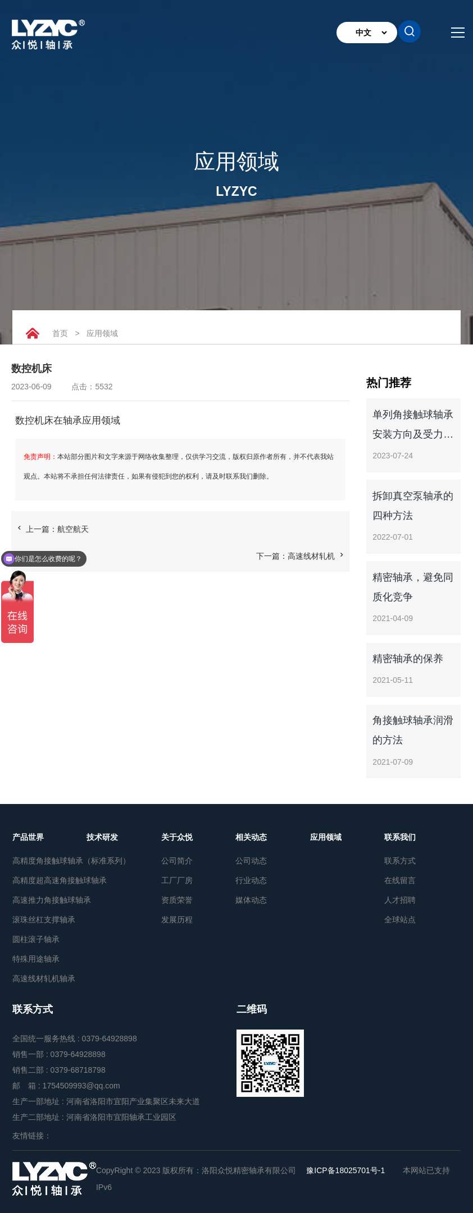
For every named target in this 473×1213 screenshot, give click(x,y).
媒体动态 (251, 899)
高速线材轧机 (311, 556)
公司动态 (251, 860)
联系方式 (400, 860)
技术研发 (102, 837)
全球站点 (400, 919)
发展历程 (177, 919)
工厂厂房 (177, 880)
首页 (60, 333)
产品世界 (28, 837)
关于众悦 (177, 837)
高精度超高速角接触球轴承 (49, 880)
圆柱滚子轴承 (36, 939)
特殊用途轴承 (36, 958)
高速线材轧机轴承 (43, 978)
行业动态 (251, 880)
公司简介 (177, 860)
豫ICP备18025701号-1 (345, 1170)
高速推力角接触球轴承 (49, 899)
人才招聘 (400, 899)
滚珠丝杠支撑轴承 (43, 919)
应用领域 (103, 333)
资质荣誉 (177, 899)
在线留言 (400, 880)
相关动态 (251, 837)
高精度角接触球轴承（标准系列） (49, 860)
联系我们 (400, 837)
